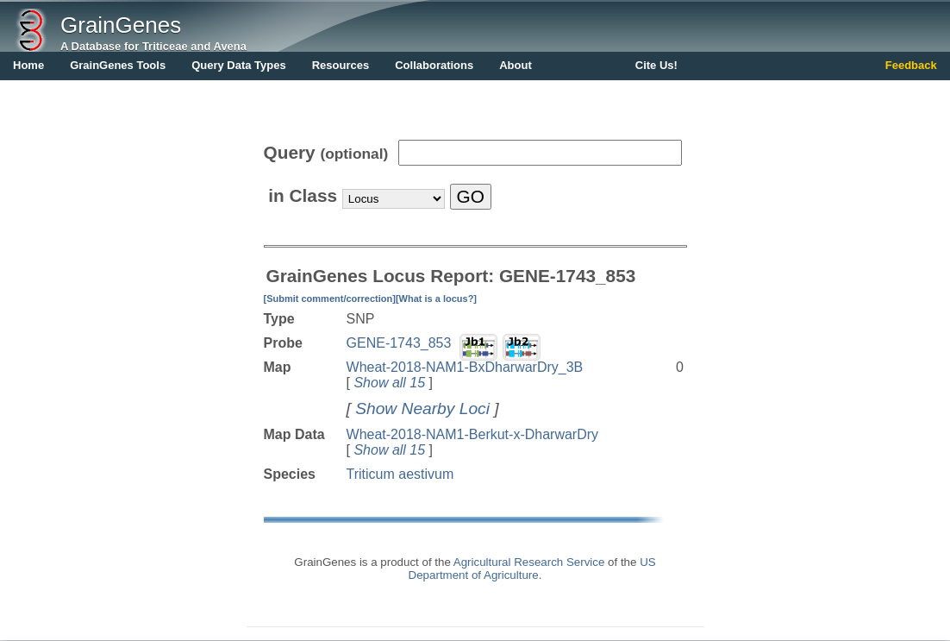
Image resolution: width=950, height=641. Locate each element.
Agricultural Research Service (529, 562)
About (515, 65)
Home (28, 65)
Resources (340, 65)
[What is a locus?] (436, 298)
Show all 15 (389, 382)
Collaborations (434, 65)
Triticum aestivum (400, 474)
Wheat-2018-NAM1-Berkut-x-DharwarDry (473, 434)
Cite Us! (656, 65)
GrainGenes (120, 25)
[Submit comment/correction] (330, 298)
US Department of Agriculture (532, 568)
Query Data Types (238, 65)
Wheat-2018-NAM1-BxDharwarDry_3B (465, 367)
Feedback (911, 65)
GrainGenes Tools (118, 65)
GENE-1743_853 (399, 343)
